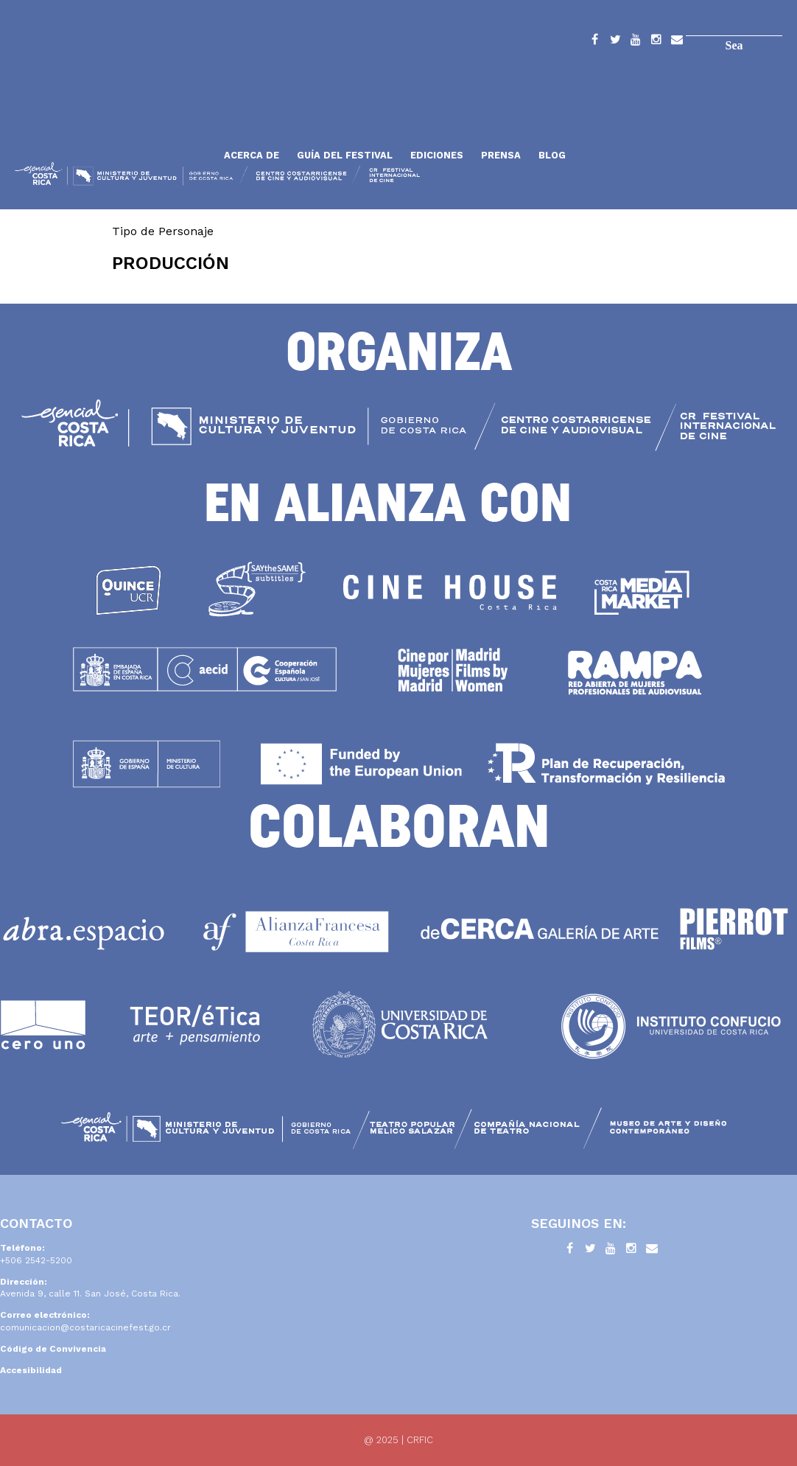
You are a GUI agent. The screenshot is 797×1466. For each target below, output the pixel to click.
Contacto (677, 42)
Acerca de (251, 155)
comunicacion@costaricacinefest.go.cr (85, 1327)
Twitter (615, 42)
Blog (552, 155)
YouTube (636, 42)
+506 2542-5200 (36, 1260)
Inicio (114, 119)
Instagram (656, 42)
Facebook (594, 42)
